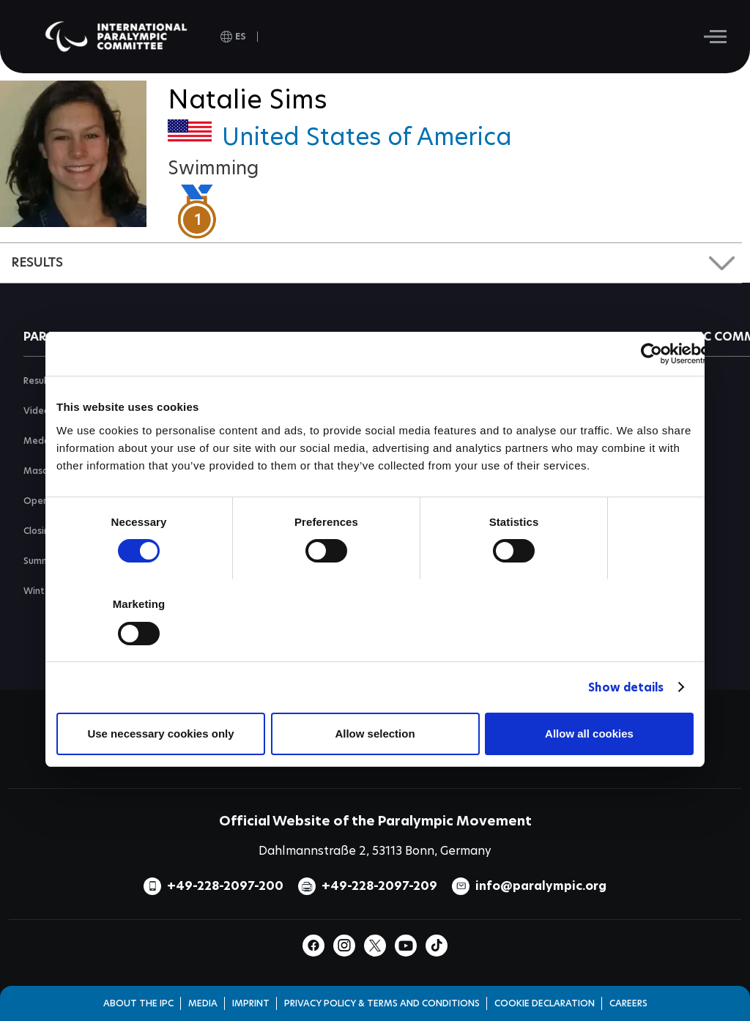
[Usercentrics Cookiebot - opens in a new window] (651, 354)
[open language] (233, 36)
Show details (626, 687)
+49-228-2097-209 (379, 885)
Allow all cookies (589, 733)
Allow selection (375, 733)
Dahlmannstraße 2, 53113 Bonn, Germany (375, 850)
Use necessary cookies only (160, 733)
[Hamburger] (715, 36)
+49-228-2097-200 (225, 885)
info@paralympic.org (540, 885)
